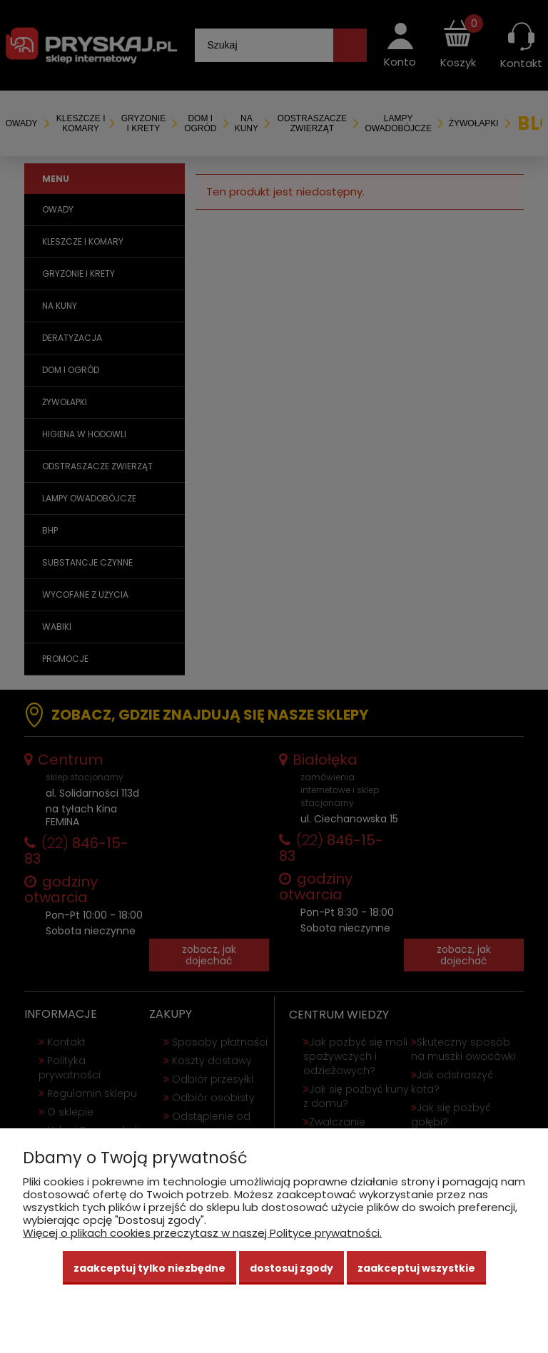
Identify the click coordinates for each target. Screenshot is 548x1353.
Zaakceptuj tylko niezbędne (149, 1268)
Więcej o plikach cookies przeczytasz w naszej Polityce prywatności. (202, 1232)
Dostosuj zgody (291, 1268)
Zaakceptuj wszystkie (416, 1268)
